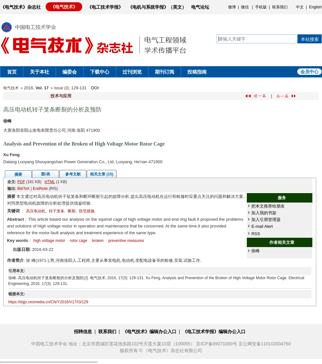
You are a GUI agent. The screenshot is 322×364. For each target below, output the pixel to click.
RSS (255, 233)
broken (98, 240)
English (315, 7)
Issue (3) (61, 88)
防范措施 (86, 211)
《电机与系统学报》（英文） (157, 7)
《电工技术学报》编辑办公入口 (214, 331)
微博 (232, 7)
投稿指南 (197, 72)
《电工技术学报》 (105, 7)
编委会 (69, 72)
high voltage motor (49, 240)
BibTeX (23, 188)
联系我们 (280, 7)
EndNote (40, 188)
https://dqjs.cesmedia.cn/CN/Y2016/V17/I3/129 (48, 302)
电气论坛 (200, 7)
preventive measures (126, 240)
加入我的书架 (263, 212)
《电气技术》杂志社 (20, 7)
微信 (245, 7)
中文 (300, 7)
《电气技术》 (63, 6)
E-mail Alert (262, 226)
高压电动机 (35, 211)
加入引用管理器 (266, 219)
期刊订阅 (164, 72)
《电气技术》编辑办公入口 (149, 331)
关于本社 (39, 72)
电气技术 (11, 88)
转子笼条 (56, 211)
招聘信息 (83, 331)
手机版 (261, 7)
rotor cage (78, 240)
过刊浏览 (132, 72)
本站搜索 (310, 39)
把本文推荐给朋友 (268, 206)
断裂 (72, 211)
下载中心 (99, 72)
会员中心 (309, 71)
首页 (12, 72)
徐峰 (255, 250)
